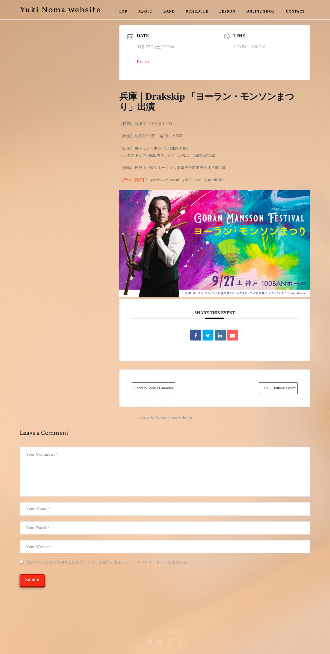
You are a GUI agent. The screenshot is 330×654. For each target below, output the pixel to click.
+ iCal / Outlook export (269, 388)
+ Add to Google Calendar (163, 388)
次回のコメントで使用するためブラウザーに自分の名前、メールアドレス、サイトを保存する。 (108, 563)
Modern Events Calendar (174, 418)
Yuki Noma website (60, 10)
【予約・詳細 (130, 179)
